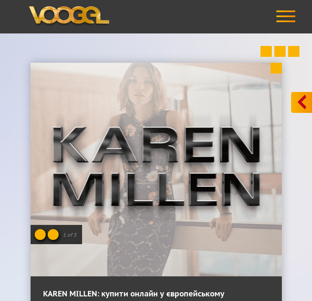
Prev (266, 51)
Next (293, 51)
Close (276, 68)
